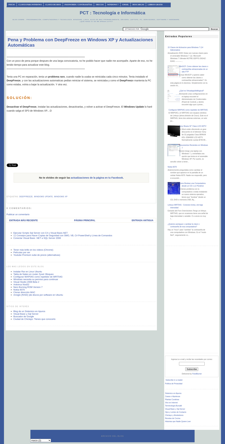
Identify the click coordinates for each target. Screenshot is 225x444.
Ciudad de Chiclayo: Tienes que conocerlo (34, 319)
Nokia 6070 (19, 289)
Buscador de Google (23, 316)
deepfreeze (26, 197)
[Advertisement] (81, 53)
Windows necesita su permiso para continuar (35, 279)
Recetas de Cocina (172, 418)
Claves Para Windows (30, 4)
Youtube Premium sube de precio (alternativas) (36, 255)
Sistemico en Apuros (173, 393)
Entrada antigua (142, 220)
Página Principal (84, 220)
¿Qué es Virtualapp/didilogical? (191, 91)
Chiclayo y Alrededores (174, 415)
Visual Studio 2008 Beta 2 (26, 282)
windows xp (61, 197)
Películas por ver (21, 252)
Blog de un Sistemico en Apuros (29, 311)
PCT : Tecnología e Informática (112, 12)
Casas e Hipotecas (172, 396)
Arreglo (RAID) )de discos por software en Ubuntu (38, 295)
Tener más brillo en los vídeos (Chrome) (33, 250)
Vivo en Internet (171, 403)
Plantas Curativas (172, 399)
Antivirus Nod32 (21, 284)
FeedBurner (197, 374)
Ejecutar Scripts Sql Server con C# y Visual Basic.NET (40, 233)
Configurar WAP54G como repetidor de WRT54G (38, 276)
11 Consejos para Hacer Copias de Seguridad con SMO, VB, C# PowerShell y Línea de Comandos (62, 235)
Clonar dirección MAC (24, 292)
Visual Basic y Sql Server (26, 314)
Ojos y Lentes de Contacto (175, 412)
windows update (43, 197)
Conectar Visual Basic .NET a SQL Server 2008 (37, 238)
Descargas (138, 4)
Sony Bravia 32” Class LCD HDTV (192, 126)
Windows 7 (113, 4)
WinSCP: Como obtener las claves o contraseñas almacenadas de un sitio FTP (193, 69)
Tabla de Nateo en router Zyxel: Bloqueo (33, 274)
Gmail (125, 4)
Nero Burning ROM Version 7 (28, 287)
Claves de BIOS (53, 4)
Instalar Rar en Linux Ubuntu (27, 271)
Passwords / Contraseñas (78, 4)
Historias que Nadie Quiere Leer (178, 421)
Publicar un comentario (18, 214)
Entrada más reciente (23, 220)
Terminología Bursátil (173, 406)
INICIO (11, 4)
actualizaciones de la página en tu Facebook (97, 177)
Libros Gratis (155, 4)
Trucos (100, 4)
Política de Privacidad (173, 384)
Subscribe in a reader (174, 380)
